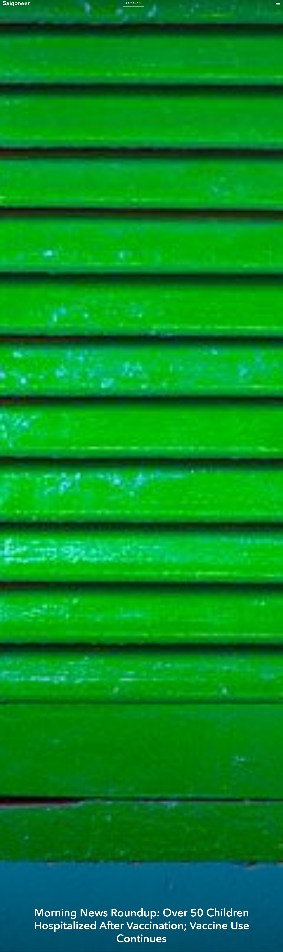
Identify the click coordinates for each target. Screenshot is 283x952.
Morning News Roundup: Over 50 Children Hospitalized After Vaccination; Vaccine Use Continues (141, 926)
